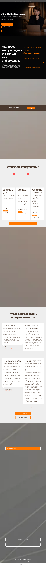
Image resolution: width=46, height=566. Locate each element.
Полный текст (30, 354)
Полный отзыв (8, 348)
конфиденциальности (19, 561)
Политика (11, 561)
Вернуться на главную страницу (23, 1)
